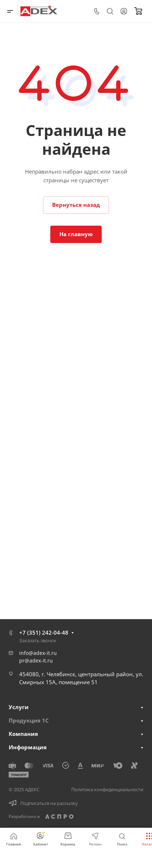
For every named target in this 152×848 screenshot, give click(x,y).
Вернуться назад (76, 204)
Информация (28, 747)
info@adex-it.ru (38, 652)
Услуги (19, 707)
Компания (23, 733)
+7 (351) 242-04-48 (43, 632)
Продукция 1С (29, 720)
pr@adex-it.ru (36, 660)
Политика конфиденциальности (107, 789)
